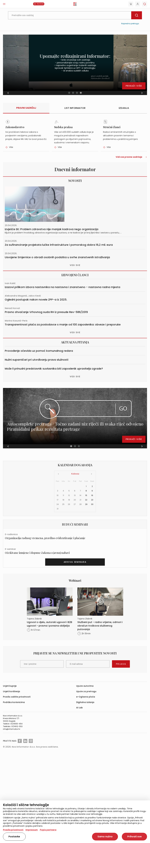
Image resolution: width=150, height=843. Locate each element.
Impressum (31, 829)
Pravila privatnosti (13, 829)
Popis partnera (48, 829)
